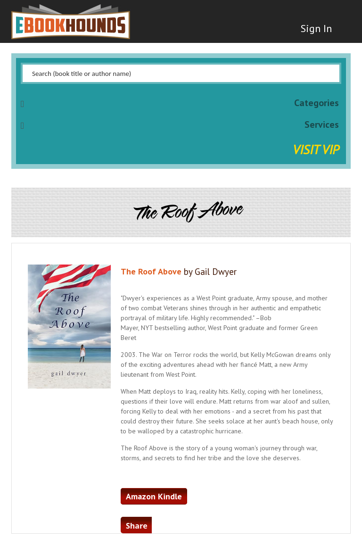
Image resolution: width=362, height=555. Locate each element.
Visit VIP (316, 149)
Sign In (316, 28)
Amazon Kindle (154, 496)
